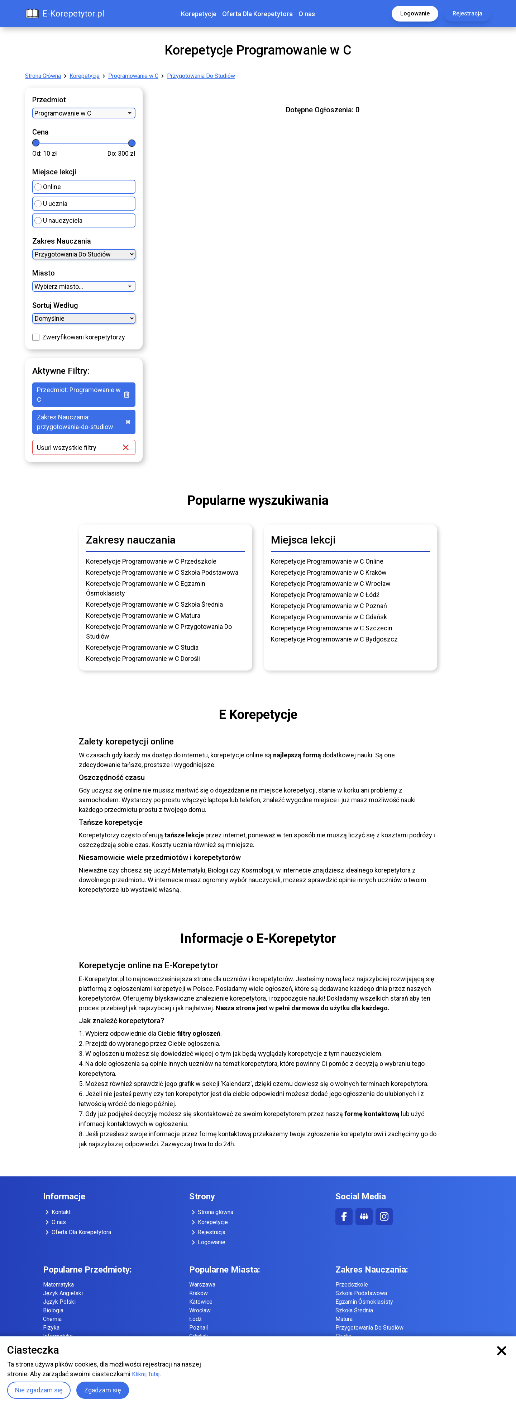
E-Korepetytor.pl (64, 13)
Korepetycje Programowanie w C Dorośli (143, 658)
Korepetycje (198, 14)
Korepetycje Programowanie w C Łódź (325, 594)
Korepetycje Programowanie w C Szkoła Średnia (154, 604)
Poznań (199, 1327)
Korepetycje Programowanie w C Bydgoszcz (334, 639)
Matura (344, 1319)
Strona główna (211, 1212)
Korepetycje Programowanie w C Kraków (329, 572)
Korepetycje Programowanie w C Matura (143, 615)
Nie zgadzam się (39, 1390)
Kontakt (57, 1212)
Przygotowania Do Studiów (201, 75)
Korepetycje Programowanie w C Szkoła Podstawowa (162, 572)
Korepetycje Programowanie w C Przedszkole (151, 561)
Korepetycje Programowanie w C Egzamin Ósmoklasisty (145, 588)
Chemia (52, 1319)
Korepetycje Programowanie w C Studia (142, 647)
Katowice (200, 1301)
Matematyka (58, 1284)
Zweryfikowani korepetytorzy (83, 337)
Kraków (198, 1293)
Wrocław (200, 1310)
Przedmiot (49, 99)
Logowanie (415, 13)
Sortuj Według (55, 305)
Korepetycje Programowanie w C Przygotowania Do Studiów (159, 631)
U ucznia (50, 203)
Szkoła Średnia (354, 1310)
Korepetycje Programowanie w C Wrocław (331, 583)
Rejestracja (467, 13)
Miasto (43, 273)
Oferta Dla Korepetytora (257, 14)
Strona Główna (43, 75)
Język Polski (59, 1301)
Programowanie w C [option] (62, 113)
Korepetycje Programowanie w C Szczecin (331, 628)
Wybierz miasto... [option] (58, 286)
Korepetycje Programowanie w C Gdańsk (329, 617)
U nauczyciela (58, 220)
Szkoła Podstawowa (361, 1293)
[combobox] (83, 113)
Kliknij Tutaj (145, 1374)
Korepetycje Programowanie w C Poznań (329, 606)
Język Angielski (63, 1293)
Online (47, 187)
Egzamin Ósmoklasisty (364, 1301)
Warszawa (202, 1284)
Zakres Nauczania (61, 241)
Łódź (195, 1319)
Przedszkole (351, 1284)
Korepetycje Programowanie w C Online (327, 561)
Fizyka (51, 1327)
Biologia (53, 1310)
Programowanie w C (133, 75)
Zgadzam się (102, 1390)
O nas (306, 14)
